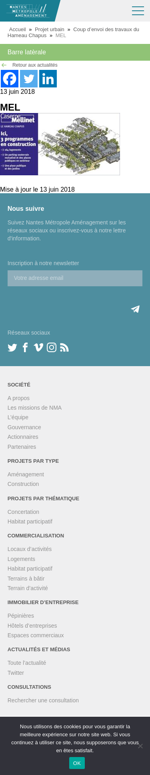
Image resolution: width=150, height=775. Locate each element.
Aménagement (26, 474)
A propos (19, 398)
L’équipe (18, 417)
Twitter (16, 673)
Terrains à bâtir (26, 578)
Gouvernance (24, 427)
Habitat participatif (30, 521)
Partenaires (22, 447)
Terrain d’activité (28, 588)
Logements (21, 559)
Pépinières (21, 615)
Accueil (17, 29)
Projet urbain (49, 29)
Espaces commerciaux (36, 635)
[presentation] (68, 301)
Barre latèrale (27, 52)
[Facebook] (9, 78)
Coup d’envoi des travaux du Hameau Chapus (73, 32)
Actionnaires (23, 437)
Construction (23, 484)
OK (77, 763)
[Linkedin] (48, 78)
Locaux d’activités (30, 549)
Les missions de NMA (35, 407)
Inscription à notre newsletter (43, 263)
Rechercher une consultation (43, 700)
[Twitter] (29, 78)
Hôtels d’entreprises (32, 625)
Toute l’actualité (27, 663)
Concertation (23, 512)
